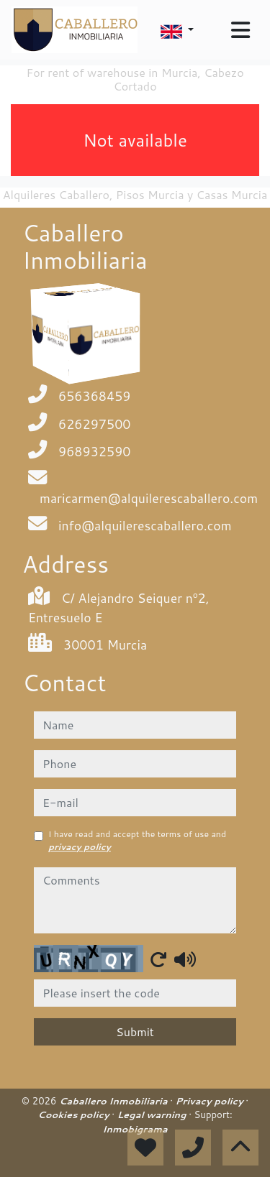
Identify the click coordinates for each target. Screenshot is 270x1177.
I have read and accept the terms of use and (137, 840)
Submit (135, 1031)
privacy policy (79, 847)
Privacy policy (211, 1100)
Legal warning (153, 1114)
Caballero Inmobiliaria (114, 1100)
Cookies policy (74, 1114)
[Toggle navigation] (240, 30)
